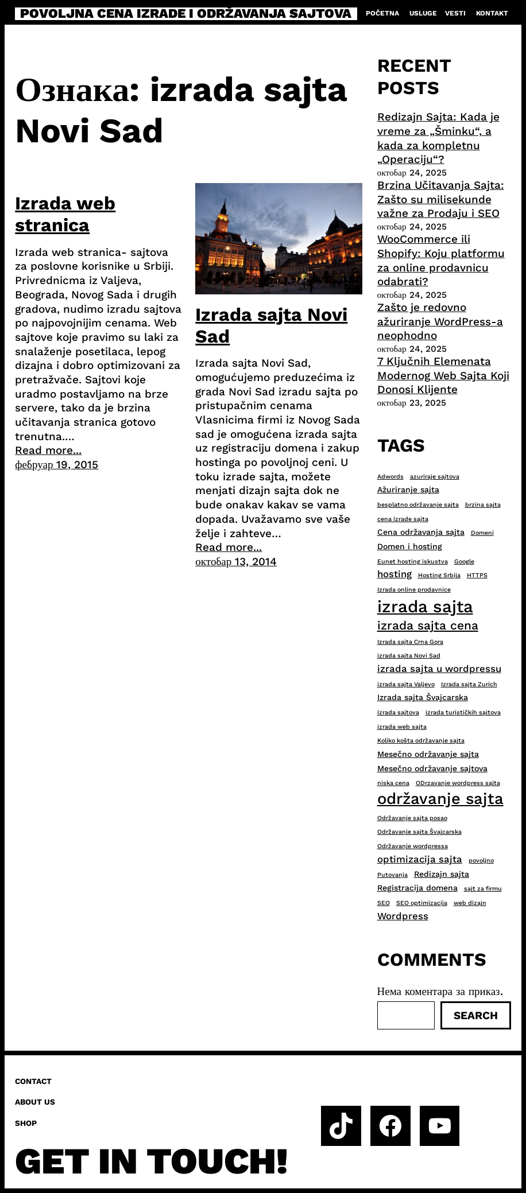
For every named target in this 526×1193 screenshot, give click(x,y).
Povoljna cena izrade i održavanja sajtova (185, 14)
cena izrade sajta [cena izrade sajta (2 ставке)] (402, 519)
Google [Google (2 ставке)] (464, 561)
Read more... (48, 450)
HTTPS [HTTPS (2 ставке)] (477, 575)
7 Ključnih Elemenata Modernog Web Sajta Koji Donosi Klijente (443, 375)
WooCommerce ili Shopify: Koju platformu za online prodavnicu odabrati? (441, 260)
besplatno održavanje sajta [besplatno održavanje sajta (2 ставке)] (418, 504)
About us (35, 1101)
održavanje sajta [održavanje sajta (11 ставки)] (440, 799)
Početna (382, 13)
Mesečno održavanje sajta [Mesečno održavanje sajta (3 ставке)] (428, 754)
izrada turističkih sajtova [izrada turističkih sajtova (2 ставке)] (463, 712)
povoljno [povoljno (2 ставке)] (481, 860)
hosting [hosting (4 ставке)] (394, 574)
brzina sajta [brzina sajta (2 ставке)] (483, 504)
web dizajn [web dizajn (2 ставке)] (470, 903)
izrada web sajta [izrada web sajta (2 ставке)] (402, 726)
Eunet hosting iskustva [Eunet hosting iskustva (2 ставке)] (412, 561)
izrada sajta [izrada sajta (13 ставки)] (425, 606)
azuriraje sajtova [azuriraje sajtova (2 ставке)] (434, 476)
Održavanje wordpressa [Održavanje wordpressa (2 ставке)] (412, 846)
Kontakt (492, 13)
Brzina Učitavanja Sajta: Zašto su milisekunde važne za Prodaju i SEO (440, 199)
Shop (26, 1123)
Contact (33, 1081)
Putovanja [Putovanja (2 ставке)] (392, 875)
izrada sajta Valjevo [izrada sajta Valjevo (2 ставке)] (406, 684)
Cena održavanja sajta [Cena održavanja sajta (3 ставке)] (421, 532)
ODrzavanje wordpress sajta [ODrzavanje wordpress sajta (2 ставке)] (458, 783)
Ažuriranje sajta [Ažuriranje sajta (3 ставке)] (408, 489)
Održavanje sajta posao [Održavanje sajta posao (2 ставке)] (412, 818)
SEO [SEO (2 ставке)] (383, 903)
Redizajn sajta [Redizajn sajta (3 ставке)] (441, 874)
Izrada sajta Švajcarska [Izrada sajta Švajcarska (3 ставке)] (422, 697)
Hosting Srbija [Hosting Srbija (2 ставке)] (439, 575)
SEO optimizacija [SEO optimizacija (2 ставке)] (421, 903)
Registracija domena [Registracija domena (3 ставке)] (417, 887)
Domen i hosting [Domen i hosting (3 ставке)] (409, 546)
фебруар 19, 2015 (56, 464)
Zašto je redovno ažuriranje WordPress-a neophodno (440, 321)
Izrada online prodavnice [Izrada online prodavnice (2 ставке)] (414, 589)
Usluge (423, 13)
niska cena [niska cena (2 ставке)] (393, 783)
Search (476, 1015)
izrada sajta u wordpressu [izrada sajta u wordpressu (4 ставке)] (439, 668)
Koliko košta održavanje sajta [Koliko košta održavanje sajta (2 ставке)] (421, 740)
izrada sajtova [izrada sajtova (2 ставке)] (398, 712)
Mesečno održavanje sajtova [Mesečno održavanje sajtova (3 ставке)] (432, 768)
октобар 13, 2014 (236, 561)
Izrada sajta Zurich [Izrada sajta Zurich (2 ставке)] (469, 684)
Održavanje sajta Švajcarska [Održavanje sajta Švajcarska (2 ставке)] (419, 832)
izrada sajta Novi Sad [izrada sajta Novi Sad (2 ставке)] (408, 655)
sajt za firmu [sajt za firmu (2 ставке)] (483, 888)
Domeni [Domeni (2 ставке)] (482, 533)
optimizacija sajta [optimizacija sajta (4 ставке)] (419, 859)
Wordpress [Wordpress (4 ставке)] (402, 916)
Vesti (455, 13)
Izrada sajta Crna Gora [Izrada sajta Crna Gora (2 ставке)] (410, 642)
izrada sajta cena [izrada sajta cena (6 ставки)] (427, 625)
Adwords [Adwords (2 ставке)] (390, 476)
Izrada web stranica (65, 214)
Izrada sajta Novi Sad (271, 325)
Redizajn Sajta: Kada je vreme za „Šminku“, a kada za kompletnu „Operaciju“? (438, 138)
